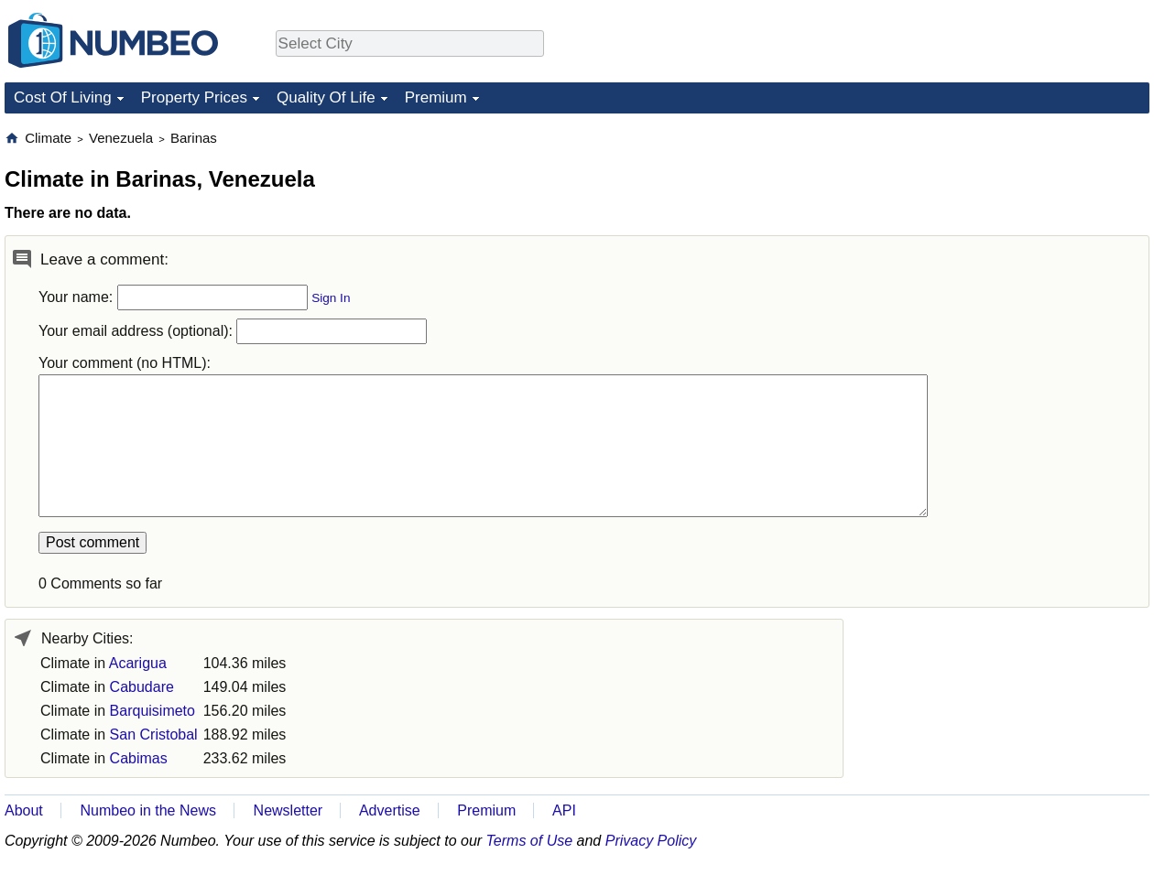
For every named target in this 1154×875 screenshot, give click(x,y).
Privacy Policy (651, 840)
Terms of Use (529, 840)
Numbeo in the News (148, 810)
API (564, 810)
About (24, 810)
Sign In (330, 298)
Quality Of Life (326, 97)
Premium (436, 97)
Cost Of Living (63, 97)
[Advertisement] (1012, 243)
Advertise (389, 810)
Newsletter (288, 810)
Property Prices (194, 97)
